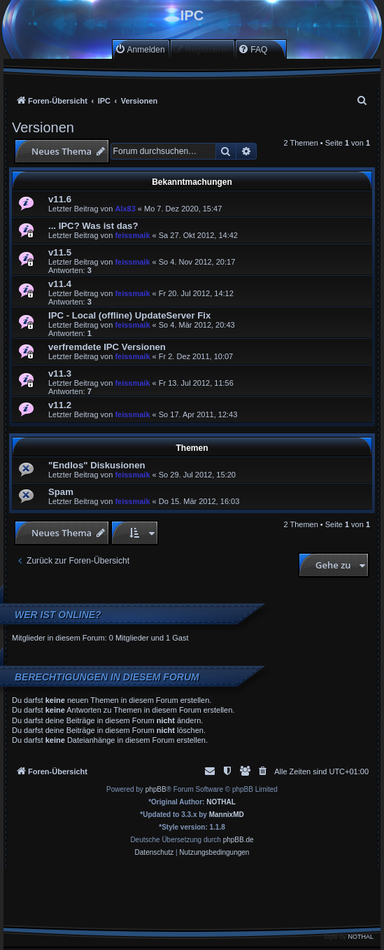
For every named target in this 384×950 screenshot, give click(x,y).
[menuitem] (140, 49)
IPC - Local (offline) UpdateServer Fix (129, 315)
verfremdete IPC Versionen (107, 347)
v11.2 (59, 405)
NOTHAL (221, 802)
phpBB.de (238, 840)
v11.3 (59, 373)
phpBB (155, 789)
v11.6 (59, 199)
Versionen (43, 127)
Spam (60, 492)
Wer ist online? (58, 614)
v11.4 (59, 284)
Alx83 (125, 208)
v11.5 (59, 252)
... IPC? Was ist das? (93, 226)
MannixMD (226, 814)
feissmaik (132, 235)
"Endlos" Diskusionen (96, 465)
